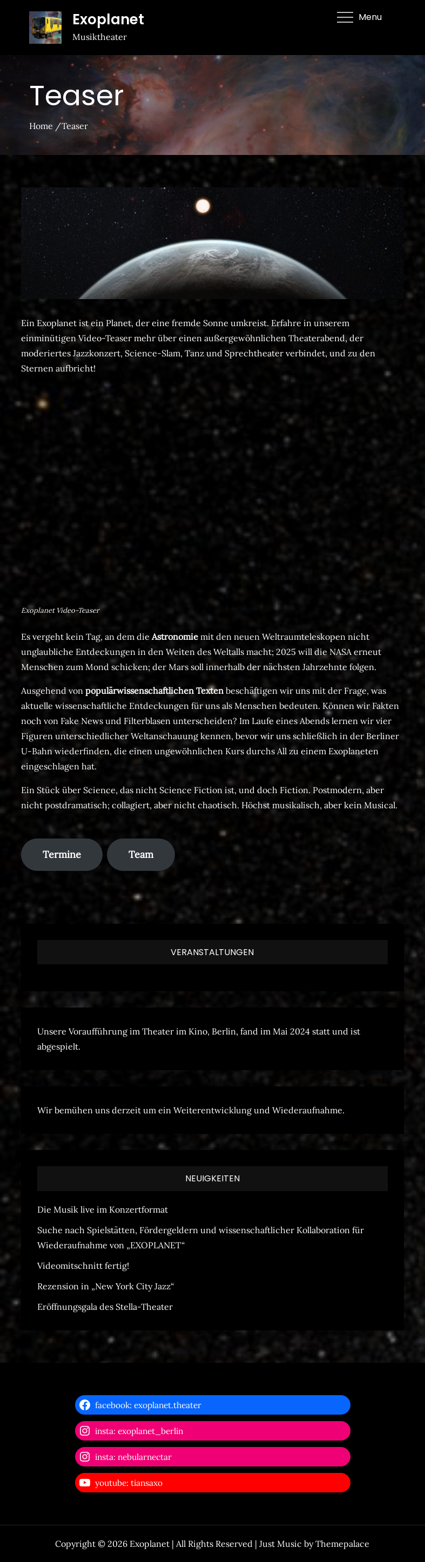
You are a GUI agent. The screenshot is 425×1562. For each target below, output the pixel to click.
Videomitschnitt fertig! (83, 1265)
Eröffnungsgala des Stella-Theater (105, 1306)
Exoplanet (108, 19)
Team (141, 854)
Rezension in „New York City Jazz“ (105, 1286)
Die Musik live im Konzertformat (102, 1209)
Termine (62, 854)
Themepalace (342, 1543)
